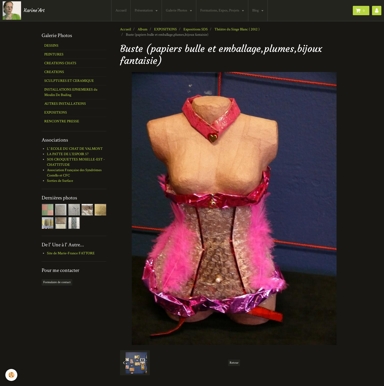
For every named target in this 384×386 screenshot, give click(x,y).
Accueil (120, 10)
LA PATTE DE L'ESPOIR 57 (68, 154)
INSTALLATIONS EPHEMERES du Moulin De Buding (70, 92)
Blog (255, 10)
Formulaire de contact (57, 282)
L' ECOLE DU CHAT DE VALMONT (75, 148)
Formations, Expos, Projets (220, 10)
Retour (234, 363)
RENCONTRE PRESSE (61, 121)
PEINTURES (53, 54)
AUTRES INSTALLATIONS (65, 103)
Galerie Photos (177, 10)
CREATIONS (54, 72)
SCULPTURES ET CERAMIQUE (69, 80)
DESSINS (51, 45)
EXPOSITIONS (165, 29)
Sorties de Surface (60, 180)
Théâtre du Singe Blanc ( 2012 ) (236, 29)
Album (142, 29)
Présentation (144, 10)
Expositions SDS (195, 29)
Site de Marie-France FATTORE (71, 253)
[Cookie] (11, 375)
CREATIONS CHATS (60, 63)
